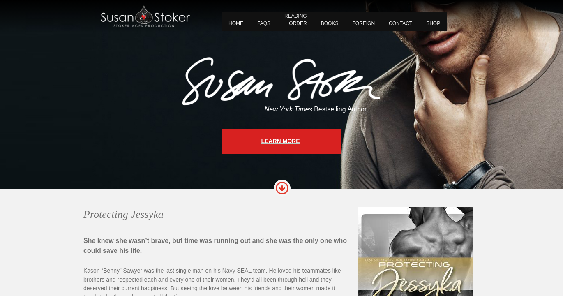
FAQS (263, 23)
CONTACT (400, 23)
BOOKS (330, 23)
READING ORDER (295, 19)
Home (235, 23)
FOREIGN (363, 23)
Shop (433, 23)
